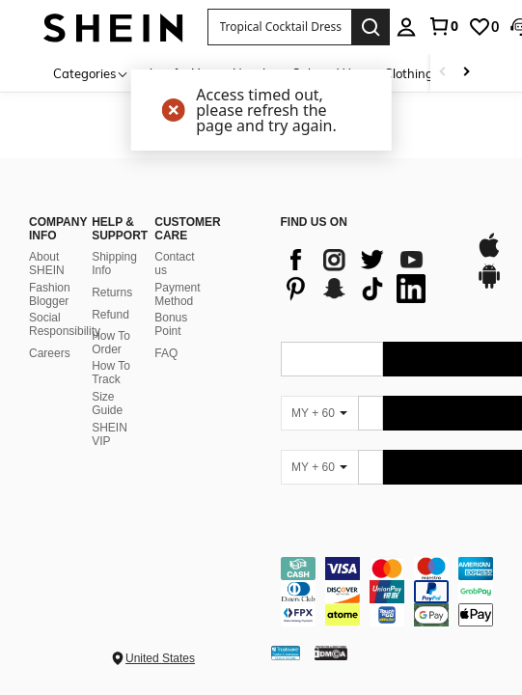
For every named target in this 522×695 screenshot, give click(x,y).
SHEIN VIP (109, 434)
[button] (279, 27)
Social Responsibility (64, 324)
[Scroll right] (466, 73)
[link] (442, 26)
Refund (110, 314)
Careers (49, 353)
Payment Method (177, 294)
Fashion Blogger (49, 294)
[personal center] (406, 27)
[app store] (489, 255)
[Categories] (91, 73)
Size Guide (107, 403)
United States (160, 658)
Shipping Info (114, 263)
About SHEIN (47, 263)
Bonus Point (170, 324)
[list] (369, 274)
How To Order (111, 342)
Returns (112, 292)
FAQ (166, 353)
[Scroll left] (443, 73)
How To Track (111, 372)
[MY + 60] (319, 413)
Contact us (174, 263)
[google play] (489, 285)
